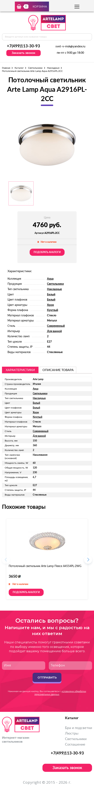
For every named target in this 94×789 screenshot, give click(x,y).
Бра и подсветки (78, 728)
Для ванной (54, 331)
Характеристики (20, 370)
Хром (50, 305)
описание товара (58, 370)
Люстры (71, 733)
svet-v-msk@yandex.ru (70, 46)
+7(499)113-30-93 (23, 46)
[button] (88, 561)
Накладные (53, 68)
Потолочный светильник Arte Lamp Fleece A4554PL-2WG (45, 566)
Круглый (52, 310)
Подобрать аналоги (47, 252)
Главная (6, 68)
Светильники (35, 68)
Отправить (47, 677)
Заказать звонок (23, 52)
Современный (56, 326)
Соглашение (75, 744)
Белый (51, 294)
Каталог (19, 68)
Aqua (50, 278)
